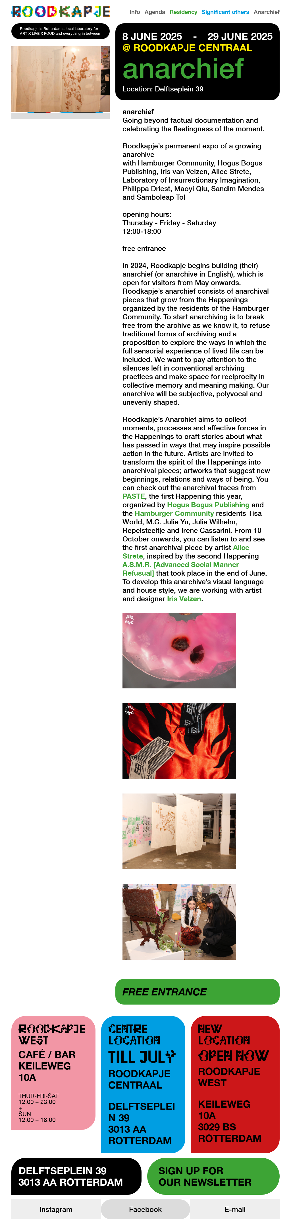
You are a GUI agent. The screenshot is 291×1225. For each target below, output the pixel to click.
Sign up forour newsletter (205, 1176)
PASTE (133, 496)
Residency (183, 11)
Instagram (56, 1209)
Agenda (155, 11)
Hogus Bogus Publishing (208, 504)
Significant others (225, 11)
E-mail (235, 1209)
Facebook (145, 1209)
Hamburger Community (174, 513)
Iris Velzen (184, 598)
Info (135, 11)
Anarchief (267, 11)
